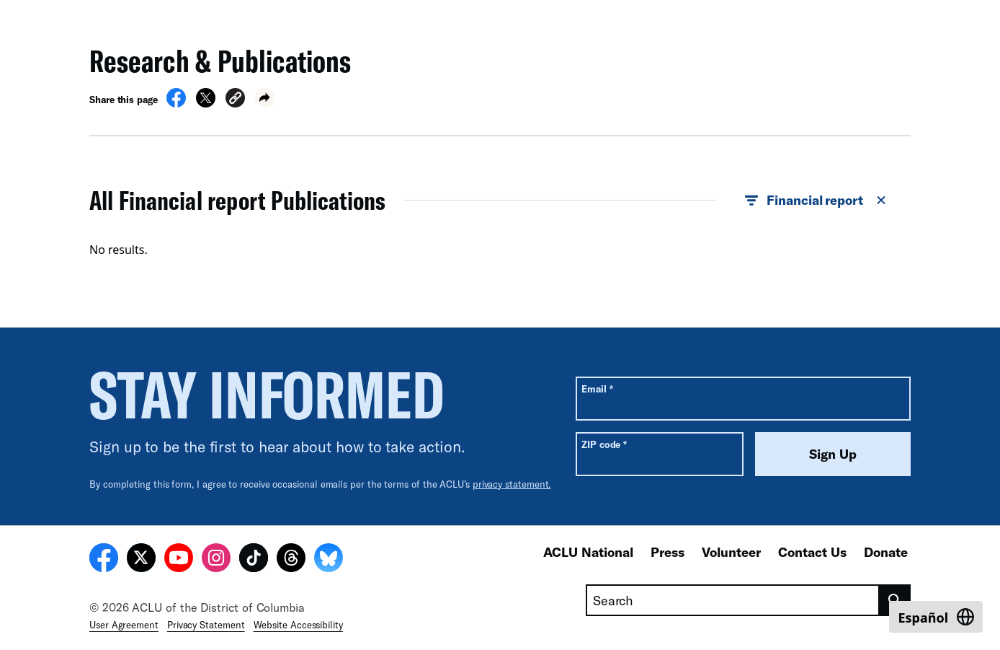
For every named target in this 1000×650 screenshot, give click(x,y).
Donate (886, 552)
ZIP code (604, 444)
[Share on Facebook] (176, 103)
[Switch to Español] (936, 617)
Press (667, 552)
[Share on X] (205, 103)
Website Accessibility (298, 625)
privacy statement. (512, 484)
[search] (895, 600)
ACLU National (588, 552)
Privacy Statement (206, 625)
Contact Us (812, 552)
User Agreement (124, 625)
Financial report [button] (816, 200)
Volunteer (731, 552)
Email (596, 388)
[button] (235, 100)
